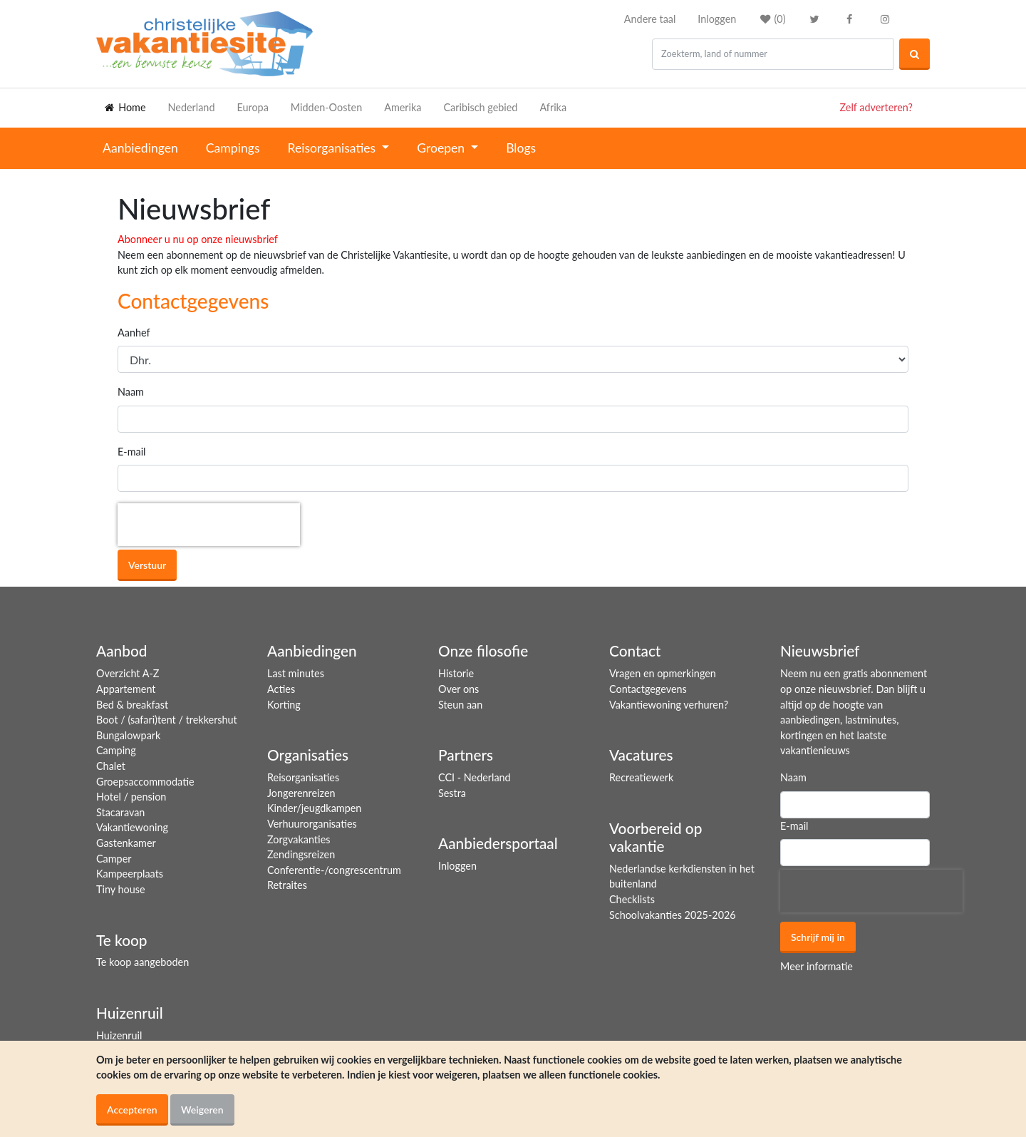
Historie (456, 673)
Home (124, 107)
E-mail (132, 452)
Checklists (632, 899)
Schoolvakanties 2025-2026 (672, 915)
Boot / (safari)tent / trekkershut (166, 720)
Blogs (521, 147)
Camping (116, 750)
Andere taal (650, 19)
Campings (233, 147)
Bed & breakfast (132, 705)
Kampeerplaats (129, 874)
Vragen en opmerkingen (662, 673)
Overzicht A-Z (127, 673)
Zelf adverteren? (876, 107)
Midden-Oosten (326, 107)
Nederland (191, 107)
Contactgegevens (648, 689)
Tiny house (120, 889)
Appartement (125, 689)
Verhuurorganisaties (312, 824)
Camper (114, 859)
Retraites (287, 885)
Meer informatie (816, 966)
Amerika (402, 107)
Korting (284, 705)
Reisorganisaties (333, 147)
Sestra (452, 793)
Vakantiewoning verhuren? (668, 705)
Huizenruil (119, 1035)
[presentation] (209, 524)
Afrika (552, 107)
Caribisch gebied (481, 107)
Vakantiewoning (132, 827)
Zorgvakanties (299, 839)
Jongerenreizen (301, 793)
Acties (281, 689)
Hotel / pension (131, 797)
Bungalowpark (128, 735)
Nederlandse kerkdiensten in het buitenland (682, 876)
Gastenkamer (126, 843)
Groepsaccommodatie (145, 782)
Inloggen (717, 19)
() (771, 19)
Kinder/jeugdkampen (314, 808)
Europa (252, 107)
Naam (131, 392)
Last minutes (295, 673)
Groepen (442, 147)
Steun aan (460, 705)
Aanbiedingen (140, 147)
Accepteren (132, 1109)
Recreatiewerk (641, 777)
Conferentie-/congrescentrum (334, 870)
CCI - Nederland (474, 777)
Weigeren (202, 1109)
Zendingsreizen (301, 854)
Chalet (110, 766)
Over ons (458, 689)
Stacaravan (120, 812)
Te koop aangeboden (142, 962)
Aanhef (134, 332)
